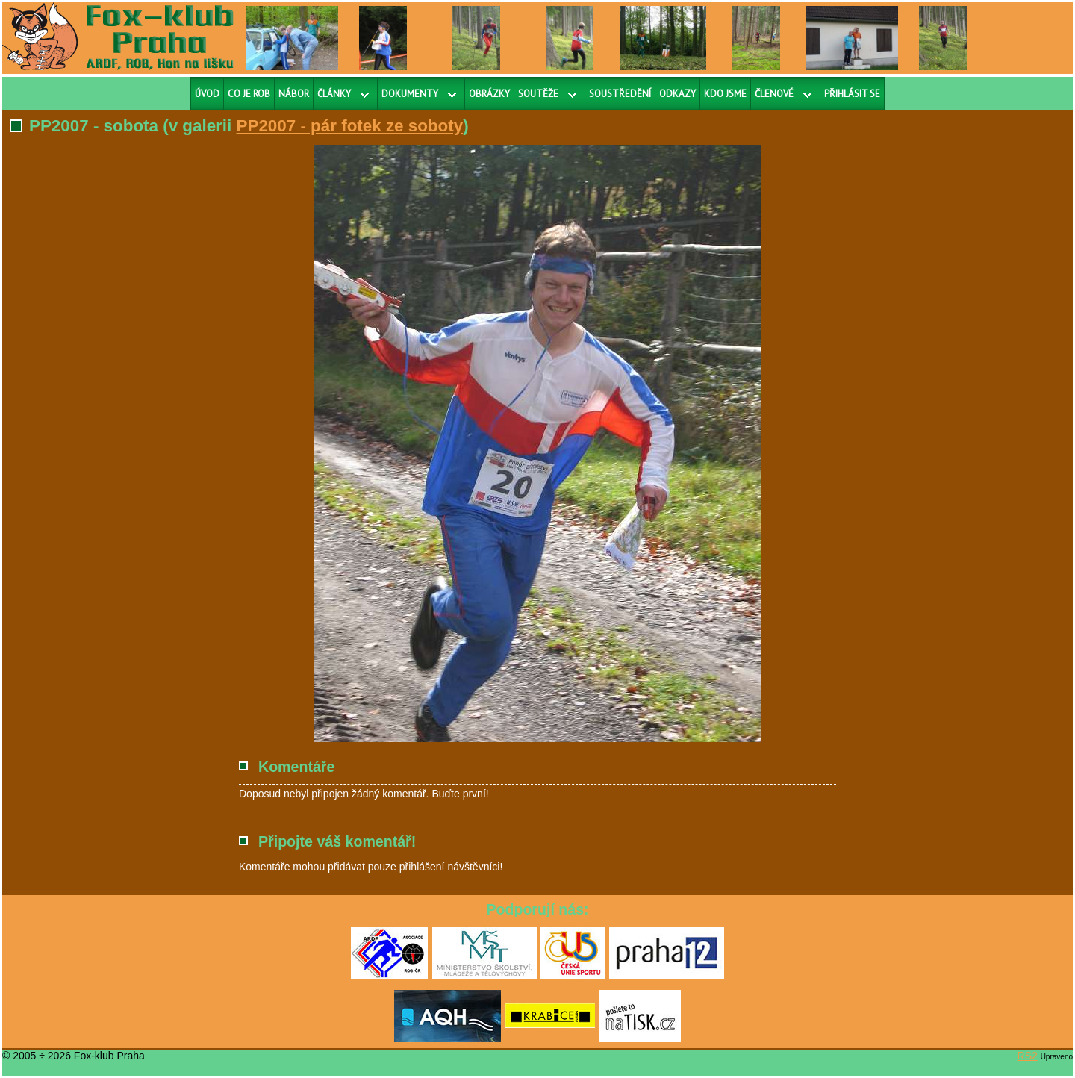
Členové (774, 93)
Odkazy (677, 93)
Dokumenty (409, 93)
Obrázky (489, 93)
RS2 (1028, 1056)
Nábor (293, 93)
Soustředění (620, 93)
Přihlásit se (852, 93)
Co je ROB (249, 93)
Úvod (207, 93)
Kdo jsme (725, 93)
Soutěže (538, 93)
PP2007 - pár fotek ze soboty (350, 125)
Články (334, 93)
